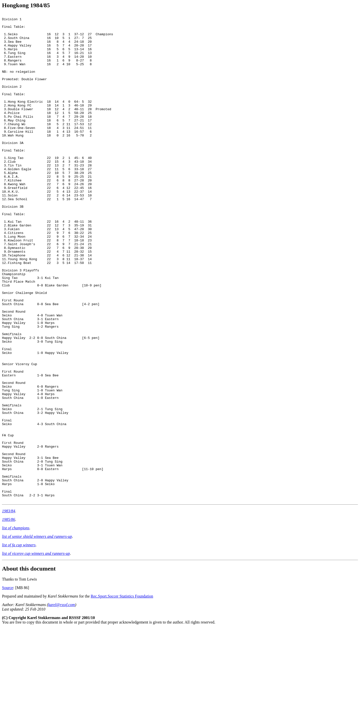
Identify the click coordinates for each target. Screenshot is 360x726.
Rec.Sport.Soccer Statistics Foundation (122, 694)
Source (7, 685)
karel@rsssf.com (61, 702)
